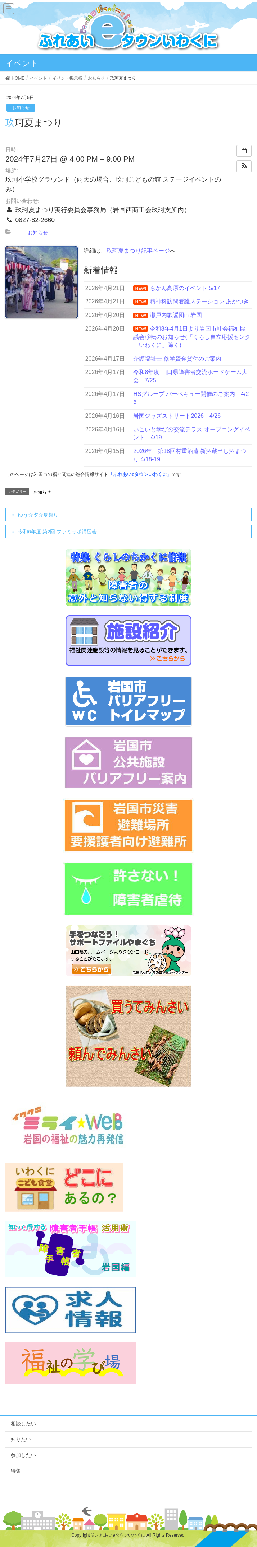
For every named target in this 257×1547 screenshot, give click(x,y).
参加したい (23, 1455)
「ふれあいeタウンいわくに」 (140, 474)
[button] (244, 166)
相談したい (23, 1423)
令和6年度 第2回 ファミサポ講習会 (57, 531)
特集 (16, 1471)
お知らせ (21, 107)
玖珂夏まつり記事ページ (138, 251)
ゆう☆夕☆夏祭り (38, 515)
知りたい (21, 1439)
